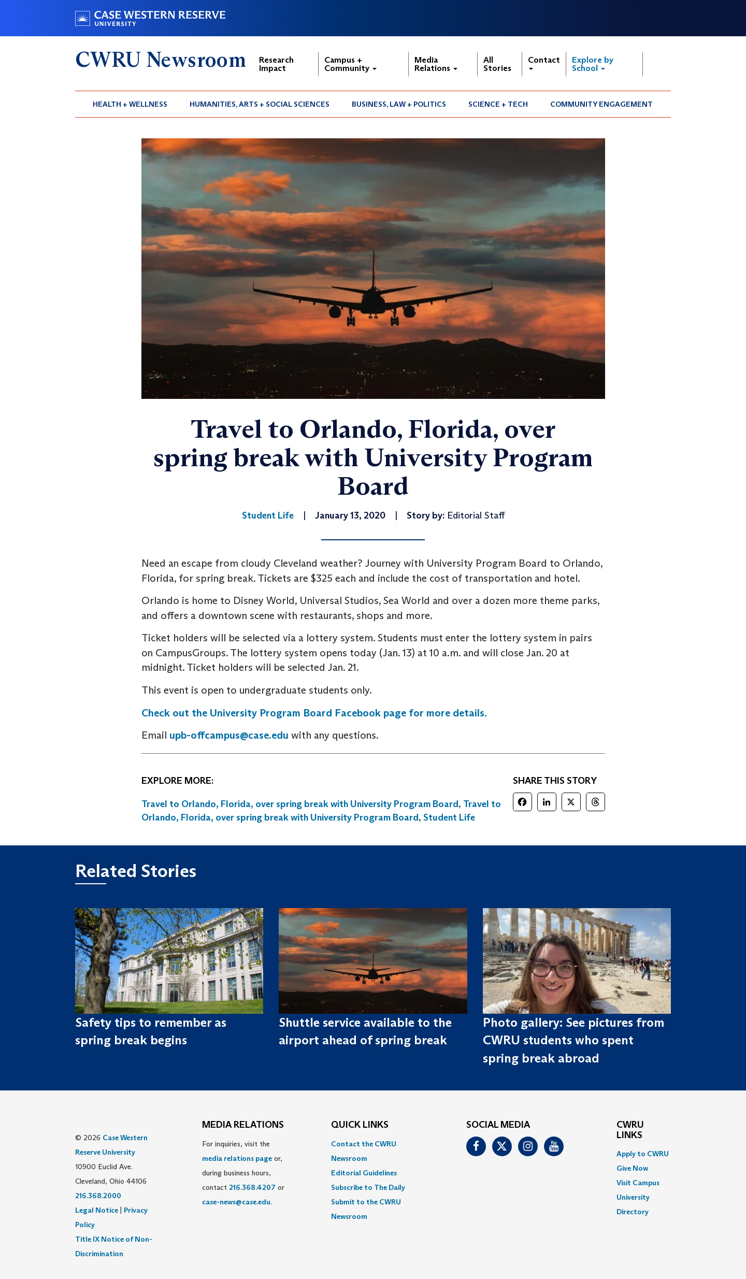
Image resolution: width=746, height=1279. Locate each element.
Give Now (632, 1168)
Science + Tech (498, 104)
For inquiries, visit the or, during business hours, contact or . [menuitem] (243, 1172)
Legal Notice (96, 1210)
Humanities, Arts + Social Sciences (259, 104)
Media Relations (435, 64)
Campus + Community (350, 64)
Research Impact (276, 64)
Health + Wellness (130, 104)
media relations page (237, 1158)
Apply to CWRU (642, 1153)
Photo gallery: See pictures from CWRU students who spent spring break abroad (573, 1040)
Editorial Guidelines (364, 1172)
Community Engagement (601, 104)
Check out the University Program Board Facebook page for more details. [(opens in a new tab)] (314, 713)
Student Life (449, 817)
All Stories (497, 64)
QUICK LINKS (360, 1125)
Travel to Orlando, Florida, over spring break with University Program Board (299, 804)
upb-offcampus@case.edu (229, 735)
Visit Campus (637, 1182)
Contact (544, 62)
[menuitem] (130, 104)
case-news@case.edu (236, 1201)
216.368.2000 (98, 1195)
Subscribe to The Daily (368, 1187)
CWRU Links (630, 1130)
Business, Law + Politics (399, 104)
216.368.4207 (252, 1187)
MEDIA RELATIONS (243, 1125)
